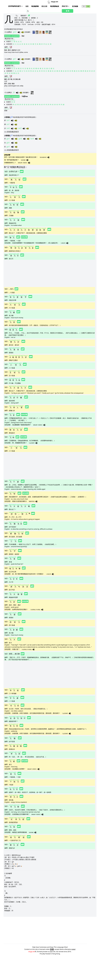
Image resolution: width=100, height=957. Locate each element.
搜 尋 (67, 11)
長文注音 (44, 6)
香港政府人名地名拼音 (12, 36)
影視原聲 (24, 237)
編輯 (21, 171)
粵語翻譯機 (35, 6)
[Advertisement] (49, 273)
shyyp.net (31, 952)
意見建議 (75, 6)
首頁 (26, 6)
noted (73, 949)
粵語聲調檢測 (54, 6)
